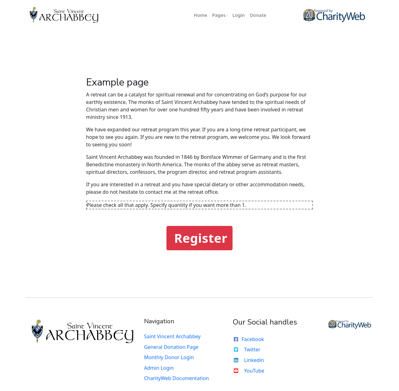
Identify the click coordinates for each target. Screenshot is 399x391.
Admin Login (159, 367)
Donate (258, 15)
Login (239, 15)
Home (200, 15)
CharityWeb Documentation (176, 378)
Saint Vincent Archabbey (172, 336)
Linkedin (248, 360)
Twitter (246, 349)
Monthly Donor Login (169, 357)
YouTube (248, 370)
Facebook (248, 339)
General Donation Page (171, 347)
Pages (219, 15)
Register (201, 238)
